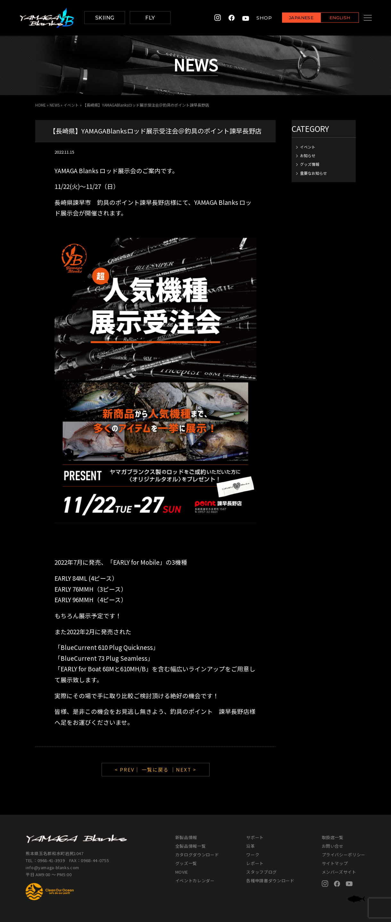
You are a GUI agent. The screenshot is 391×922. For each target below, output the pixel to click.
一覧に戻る (155, 769)
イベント (71, 105)
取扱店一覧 (333, 837)
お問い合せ (333, 846)
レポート (255, 863)
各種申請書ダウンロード (270, 881)
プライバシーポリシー (344, 855)
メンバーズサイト (339, 872)
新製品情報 (186, 837)
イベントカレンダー (195, 881)
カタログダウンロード (197, 855)
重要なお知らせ (313, 172)
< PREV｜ (128, 769)
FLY (150, 18)
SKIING (104, 18)
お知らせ (307, 155)
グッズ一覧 (186, 863)
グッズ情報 (309, 164)
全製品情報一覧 (190, 846)
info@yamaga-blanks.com (53, 867)
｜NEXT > (183, 769)
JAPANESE (293, 18)
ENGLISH (332, 18)
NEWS (55, 105)
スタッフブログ (261, 872)
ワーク (252, 855)
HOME (40, 105)
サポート (255, 837)
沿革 (250, 846)
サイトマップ (335, 863)
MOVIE (181, 872)
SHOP (256, 18)
